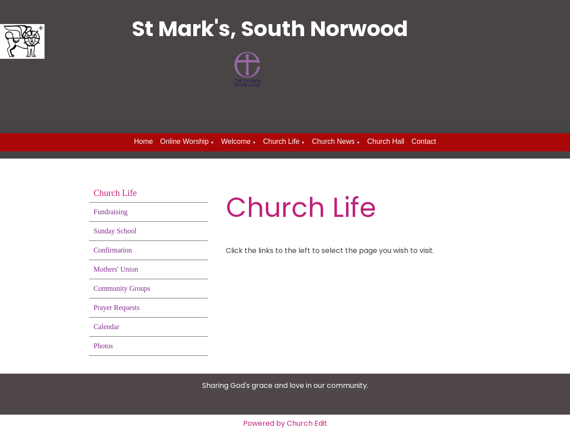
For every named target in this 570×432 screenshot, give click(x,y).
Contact (423, 141)
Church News (333, 141)
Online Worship (184, 141)
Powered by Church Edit (285, 423)
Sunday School (115, 231)
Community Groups (122, 288)
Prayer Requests (117, 307)
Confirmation (113, 250)
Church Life (281, 141)
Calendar (106, 326)
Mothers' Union (116, 269)
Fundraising (110, 212)
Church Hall (385, 141)
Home (143, 141)
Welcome (235, 141)
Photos (103, 346)
